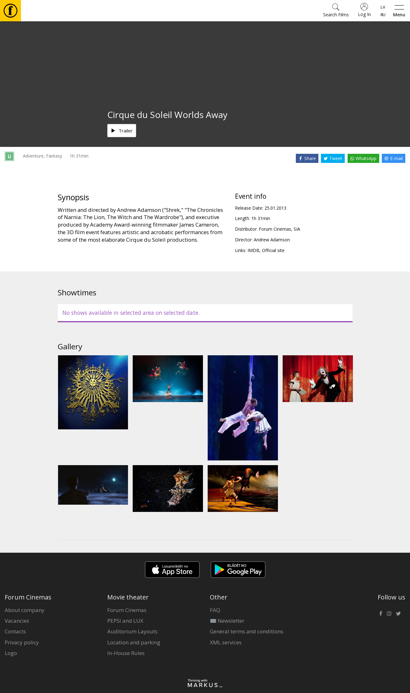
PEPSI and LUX (125, 620)
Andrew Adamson (272, 240)
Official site (273, 250)
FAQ (215, 610)
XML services (226, 642)
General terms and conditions (246, 631)
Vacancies (17, 620)
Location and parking (133, 642)
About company (25, 610)
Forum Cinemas (126, 610)
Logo (11, 653)
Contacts (15, 631)
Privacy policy (22, 642)
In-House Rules (126, 653)
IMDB (253, 250)
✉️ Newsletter (227, 620)
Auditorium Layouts (132, 631)
